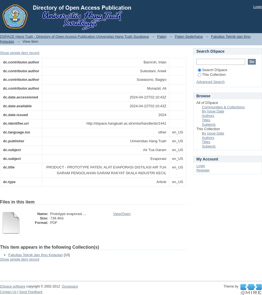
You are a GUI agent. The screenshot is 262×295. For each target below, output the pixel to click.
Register (203, 170)
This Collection (212, 75)
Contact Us (8, 292)
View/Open (121, 214)
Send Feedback (31, 292)
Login (257, 7)
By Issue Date (213, 111)
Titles (206, 120)
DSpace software (12, 286)
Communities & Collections (223, 107)
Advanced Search (210, 82)
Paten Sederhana (189, 36)
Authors (208, 116)
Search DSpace (212, 70)
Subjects (209, 124)
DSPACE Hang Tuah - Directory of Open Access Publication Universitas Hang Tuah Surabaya (74, 36)
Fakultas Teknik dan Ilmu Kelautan (35, 255)
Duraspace (70, 286)
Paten (162, 36)
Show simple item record (19, 53)
